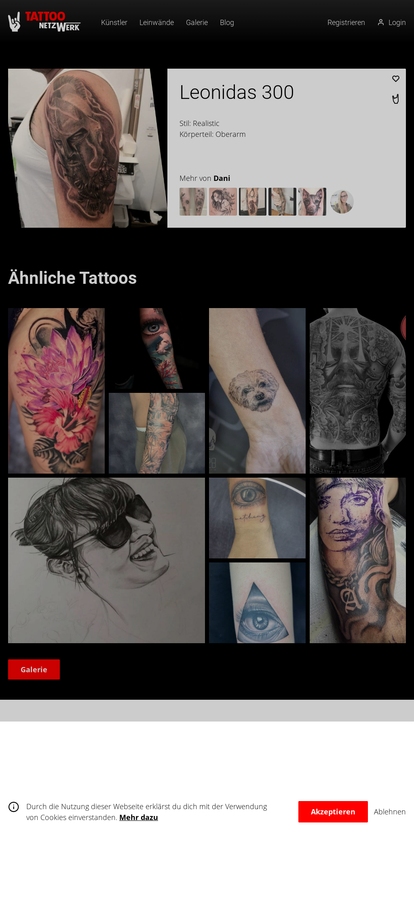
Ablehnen (390, 811)
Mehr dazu (138, 817)
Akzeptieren (333, 811)
